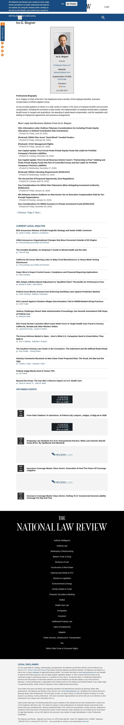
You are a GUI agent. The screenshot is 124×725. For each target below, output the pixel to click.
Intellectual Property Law (62, 622)
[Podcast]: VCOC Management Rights (35, 144)
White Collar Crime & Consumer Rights (62, 649)
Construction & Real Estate (62, 568)
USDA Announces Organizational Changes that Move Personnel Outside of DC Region (56, 240)
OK (62, 4)
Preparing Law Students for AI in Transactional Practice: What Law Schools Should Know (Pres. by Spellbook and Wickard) (66, 442)
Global (62, 600)
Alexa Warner (37, 285)
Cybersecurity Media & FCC (62, 573)
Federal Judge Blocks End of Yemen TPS (35, 371)
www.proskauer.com (62, 72)
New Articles (3, 33)
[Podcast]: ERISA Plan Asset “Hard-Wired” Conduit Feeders (46, 137)
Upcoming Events (26, 390)
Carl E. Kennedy (24, 295)
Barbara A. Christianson (40, 233)
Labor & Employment (62, 627)
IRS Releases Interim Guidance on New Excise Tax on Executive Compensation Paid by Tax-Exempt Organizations (61, 195)
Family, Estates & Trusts (62, 589)
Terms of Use (32, 670)
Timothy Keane (35, 352)
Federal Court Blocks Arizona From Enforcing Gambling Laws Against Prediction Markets (58, 292)
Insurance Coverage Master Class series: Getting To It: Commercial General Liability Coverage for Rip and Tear (66, 497)
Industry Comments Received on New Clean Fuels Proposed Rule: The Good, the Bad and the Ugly (60, 360)
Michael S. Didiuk (25, 285)
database (36, 673)
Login (106, 7)
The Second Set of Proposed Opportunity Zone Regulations (46, 178)
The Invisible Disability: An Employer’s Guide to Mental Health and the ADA (51, 250)
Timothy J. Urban (25, 364)
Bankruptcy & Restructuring (62, 552)
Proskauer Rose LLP (61, 65)
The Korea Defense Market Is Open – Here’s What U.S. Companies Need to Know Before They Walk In (60, 337)
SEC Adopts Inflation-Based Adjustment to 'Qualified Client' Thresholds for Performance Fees (60, 282)
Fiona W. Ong (24, 253)
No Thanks (71, 4)
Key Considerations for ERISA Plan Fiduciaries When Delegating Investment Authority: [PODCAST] (59, 186)
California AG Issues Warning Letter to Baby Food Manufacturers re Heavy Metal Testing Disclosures (57, 261)
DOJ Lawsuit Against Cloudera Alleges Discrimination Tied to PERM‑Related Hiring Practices (59, 302)
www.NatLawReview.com (87, 673)
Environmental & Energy (62, 584)
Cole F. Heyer (23, 304)
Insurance (62, 616)
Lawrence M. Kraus (26, 329)
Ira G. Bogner (62, 56)
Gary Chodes (23, 352)
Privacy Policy (45, 670)
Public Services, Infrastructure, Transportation (62, 638)
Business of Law (62, 562)
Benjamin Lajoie (24, 317)
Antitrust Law (62, 546)
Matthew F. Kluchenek (40, 295)
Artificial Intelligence (62, 541)
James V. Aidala (24, 233)
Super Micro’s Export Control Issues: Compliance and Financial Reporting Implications (57, 272)
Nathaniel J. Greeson (39, 342)
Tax (62, 643)
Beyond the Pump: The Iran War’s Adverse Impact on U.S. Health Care (49, 381)
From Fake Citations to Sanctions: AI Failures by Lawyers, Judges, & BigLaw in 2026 (67, 416)
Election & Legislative (62, 579)
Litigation (62, 633)
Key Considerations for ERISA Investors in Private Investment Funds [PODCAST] (56, 204)
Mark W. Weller (40, 384)
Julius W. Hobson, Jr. (26, 384)
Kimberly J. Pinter (39, 364)
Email (63, 86)
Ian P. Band (23, 374)
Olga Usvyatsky (24, 275)
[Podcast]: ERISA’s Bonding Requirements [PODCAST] (44, 172)
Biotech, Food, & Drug (62, 557)
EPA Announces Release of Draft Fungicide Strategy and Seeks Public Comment (54, 231)
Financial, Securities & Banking (62, 595)
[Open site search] (103, 17)
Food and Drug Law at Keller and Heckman (34, 243)
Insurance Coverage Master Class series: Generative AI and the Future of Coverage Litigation (66, 470)
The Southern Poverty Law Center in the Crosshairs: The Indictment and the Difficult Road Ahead (61, 349)
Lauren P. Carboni (40, 329)
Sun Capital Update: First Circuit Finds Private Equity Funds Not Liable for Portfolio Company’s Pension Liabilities (57, 151)
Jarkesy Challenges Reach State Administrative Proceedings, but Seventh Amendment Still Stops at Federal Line (62, 312)
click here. (85, 722)
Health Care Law (62, 606)
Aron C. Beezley (24, 342)
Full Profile (62, 79)
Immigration (62, 611)
